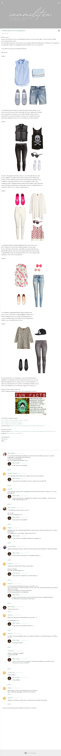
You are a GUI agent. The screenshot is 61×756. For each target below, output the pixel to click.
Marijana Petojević (12, 473)
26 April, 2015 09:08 (24, 623)
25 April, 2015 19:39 (20, 546)
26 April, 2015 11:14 (24, 659)
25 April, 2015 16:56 (22, 473)
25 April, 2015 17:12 (24, 478)
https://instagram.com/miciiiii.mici (15, 433)
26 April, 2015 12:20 (19, 672)
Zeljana (9, 527)
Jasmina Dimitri (12, 546)
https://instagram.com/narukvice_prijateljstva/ (12, 423)
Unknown (10, 563)
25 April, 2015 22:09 (17, 583)
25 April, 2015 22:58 (24, 536)
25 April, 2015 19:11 (24, 495)
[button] (59, 31)
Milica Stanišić (16, 463)
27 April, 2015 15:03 (16, 688)
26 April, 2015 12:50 (24, 677)
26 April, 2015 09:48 (17, 633)
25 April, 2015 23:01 (24, 594)
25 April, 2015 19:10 (16, 527)
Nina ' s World (11, 507)
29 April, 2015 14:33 (17, 697)
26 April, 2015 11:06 (19, 650)
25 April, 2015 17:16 (17, 489)
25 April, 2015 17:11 (24, 463)
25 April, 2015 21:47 (17, 563)
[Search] (59, 3)
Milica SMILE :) (12, 453)
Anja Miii (10, 489)
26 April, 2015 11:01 (24, 640)
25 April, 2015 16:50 (20, 453)
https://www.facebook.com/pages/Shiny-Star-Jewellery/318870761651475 (27, 425)
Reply (9, 470)
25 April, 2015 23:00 (24, 573)
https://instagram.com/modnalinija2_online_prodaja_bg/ (14, 420)
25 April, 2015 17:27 (20, 507)
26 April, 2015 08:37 (17, 615)
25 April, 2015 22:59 (19, 606)
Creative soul (11, 672)
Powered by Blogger (30, 753)
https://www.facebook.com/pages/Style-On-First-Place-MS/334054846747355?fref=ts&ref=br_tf (33, 431)
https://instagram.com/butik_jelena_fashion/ (11, 422)
